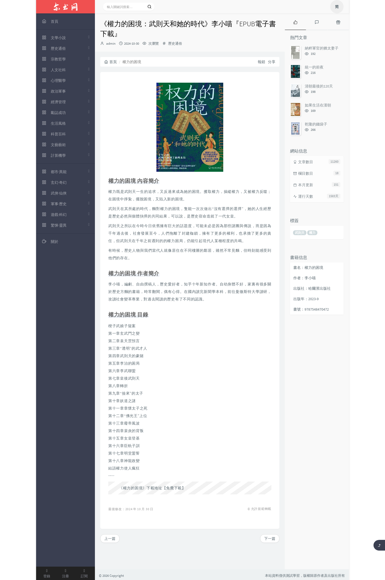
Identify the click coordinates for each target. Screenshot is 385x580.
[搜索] (149, 7)
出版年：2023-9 (306, 298)
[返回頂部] (379, 545)
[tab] (295, 21)
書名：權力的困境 (308, 267)
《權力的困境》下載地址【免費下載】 (152, 488)
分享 (271, 61)
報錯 (261, 61)
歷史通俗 (175, 43)
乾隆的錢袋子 (316, 124)
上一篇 (110, 538)
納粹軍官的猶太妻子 (321, 48)
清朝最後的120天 (319, 86)
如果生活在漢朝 (318, 105)
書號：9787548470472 (311, 309)
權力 (312, 233)
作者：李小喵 (304, 278)
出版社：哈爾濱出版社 (312, 288)
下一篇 (269, 538)
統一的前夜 (314, 67)
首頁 (110, 61)
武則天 (300, 233)
